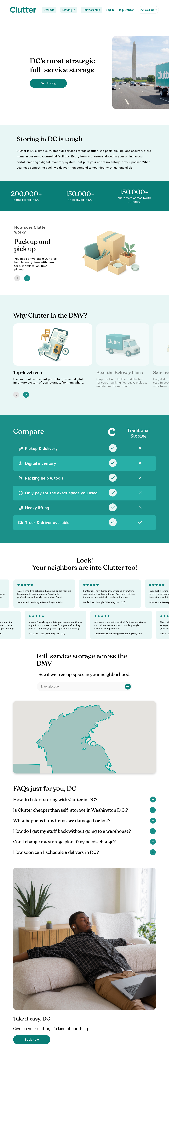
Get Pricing (48, 83)
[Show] (153, 799)
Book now (32, 1039)
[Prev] (17, 278)
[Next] (27, 278)
